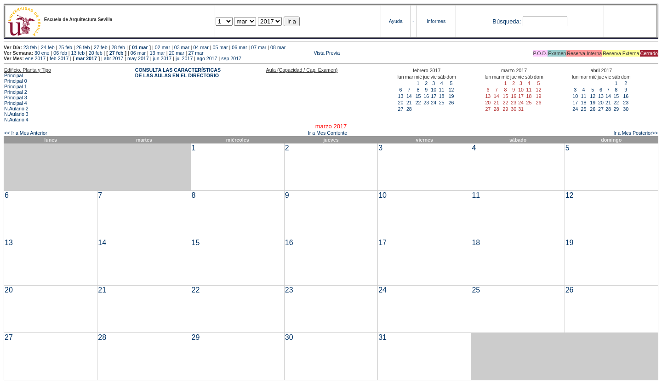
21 (409, 102)
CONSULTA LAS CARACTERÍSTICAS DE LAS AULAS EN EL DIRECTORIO (178, 72)
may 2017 (138, 58)
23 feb (30, 47)
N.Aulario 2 (16, 108)
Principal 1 (15, 86)
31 (382, 337)
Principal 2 (15, 92)
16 (426, 96)
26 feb (83, 47)
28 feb (118, 47)
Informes (436, 21)
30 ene (42, 53)
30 (625, 109)
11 (442, 89)
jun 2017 (162, 58)
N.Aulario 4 (16, 119)
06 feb (60, 53)
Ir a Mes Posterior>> (635, 133)
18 (442, 96)
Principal (13, 75)
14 (409, 96)
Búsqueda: (506, 21)
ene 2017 (35, 58)
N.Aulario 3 (16, 114)
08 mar (277, 47)
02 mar (162, 47)
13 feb (78, 53)
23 (426, 102)
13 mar (157, 53)
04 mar (201, 47)
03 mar (181, 47)
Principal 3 (15, 97)
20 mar (176, 53)
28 (409, 109)
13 (401, 96)
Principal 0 (15, 81)
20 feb (96, 53)
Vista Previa (272, 53)
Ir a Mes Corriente (327, 133)
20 (401, 102)
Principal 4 (15, 103)
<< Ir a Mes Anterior (25, 133)
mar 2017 (86, 58)
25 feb (65, 47)
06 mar (239, 47)
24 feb (48, 47)
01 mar (140, 47)
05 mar (220, 47)
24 (433, 102)
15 (418, 96)
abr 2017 (113, 58)
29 (616, 109)
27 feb (101, 47)
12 (451, 89)
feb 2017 (59, 58)
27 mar (195, 53)
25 (442, 102)
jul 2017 (184, 58)
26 (451, 102)
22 (418, 102)
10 (433, 89)
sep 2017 (231, 58)
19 (451, 96)
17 (433, 96)
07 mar (258, 47)
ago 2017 (207, 58)
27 (401, 109)
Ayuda (396, 21)
